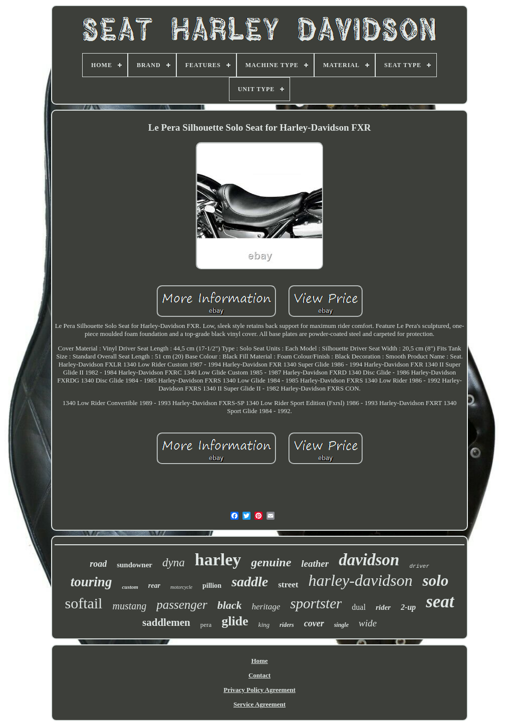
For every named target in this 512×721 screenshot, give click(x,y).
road (98, 564)
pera (205, 624)
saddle (249, 581)
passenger (181, 604)
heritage (266, 606)
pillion (211, 585)
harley (218, 559)
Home (259, 660)
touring (91, 581)
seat (440, 601)
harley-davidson (361, 580)
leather (315, 563)
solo (435, 580)
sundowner (134, 565)
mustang (129, 605)
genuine (271, 562)
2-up (408, 607)
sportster (316, 603)
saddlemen (166, 622)
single (341, 624)
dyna (173, 562)
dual (359, 607)
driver (419, 566)
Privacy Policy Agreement (259, 689)
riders (287, 624)
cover (314, 623)
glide (234, 621)
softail (83, 603)
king (264, 624)
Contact (259, 675)
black (229, 605)
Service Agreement (259, 704)
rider (383, 607)
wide (368, 623)
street (288, 584)
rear (154, 585)
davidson (369, 560)
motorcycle (181, 587)
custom (130, 587)
